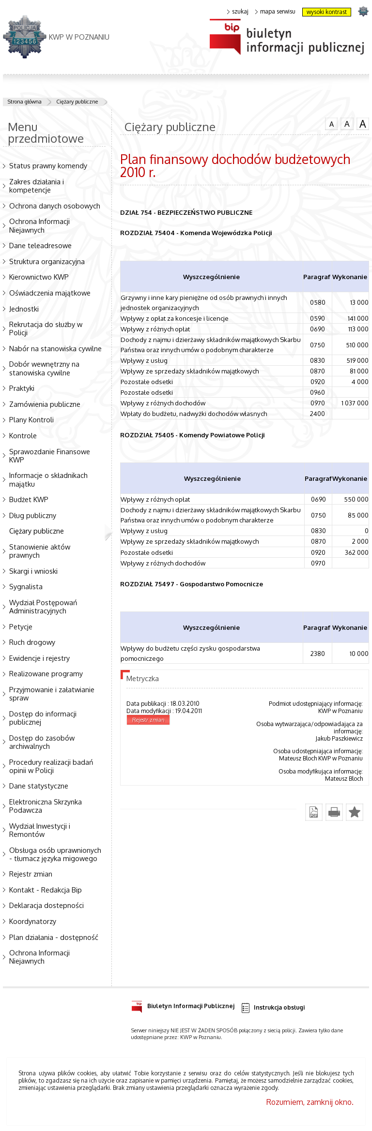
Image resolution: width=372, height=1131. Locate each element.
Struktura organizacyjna (47, 261)
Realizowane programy (46, 673)
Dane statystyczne (38, 785)
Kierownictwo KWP (39, 276)
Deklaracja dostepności (46, 905)
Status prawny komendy (48, 165)
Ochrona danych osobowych (54, 205)
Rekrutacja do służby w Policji (45, 328)
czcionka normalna (331, 123)
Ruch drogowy (32, 642)
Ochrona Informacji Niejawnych (39, 225)
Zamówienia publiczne (44, 404)
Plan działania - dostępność (53, 937)
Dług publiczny (32, 515)
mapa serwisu (275, 12)
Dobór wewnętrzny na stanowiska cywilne (44, 367)
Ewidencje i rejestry (39, 658)
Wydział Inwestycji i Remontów (39, 829)
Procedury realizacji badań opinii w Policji (51, 766)
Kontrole (23, 435)
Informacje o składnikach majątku (48, 479)
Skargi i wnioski (33, 570)
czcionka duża (362, 124)
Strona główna (25, 101)
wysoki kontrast (327, 11)
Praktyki (21, 388)
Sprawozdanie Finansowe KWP (49, 455)
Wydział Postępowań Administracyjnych (43, 606)
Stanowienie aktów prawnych (39, 550)
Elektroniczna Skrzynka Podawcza (45, 805)
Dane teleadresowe (40, 245)
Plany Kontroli (31, 419)
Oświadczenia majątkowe (50, 292)
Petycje (20, 626)
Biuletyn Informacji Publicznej (182, 1004)
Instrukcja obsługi (272, 1008)
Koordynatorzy (32, 921)
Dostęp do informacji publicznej (43, 717)
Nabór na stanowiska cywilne (55, 348)
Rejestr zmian (30, 873)
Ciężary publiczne (77, 101)
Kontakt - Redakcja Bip (45, 889)
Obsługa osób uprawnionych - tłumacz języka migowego (55, 854)
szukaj (237, 12)
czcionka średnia (347, 123)
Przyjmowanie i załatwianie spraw (51, 693)
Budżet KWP (28, 499)
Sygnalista (26, 586)
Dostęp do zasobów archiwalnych (42, 741)
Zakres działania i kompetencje (36, 185)
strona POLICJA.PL (363, 11)
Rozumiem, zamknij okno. (310, 1102)
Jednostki (24, 308)
